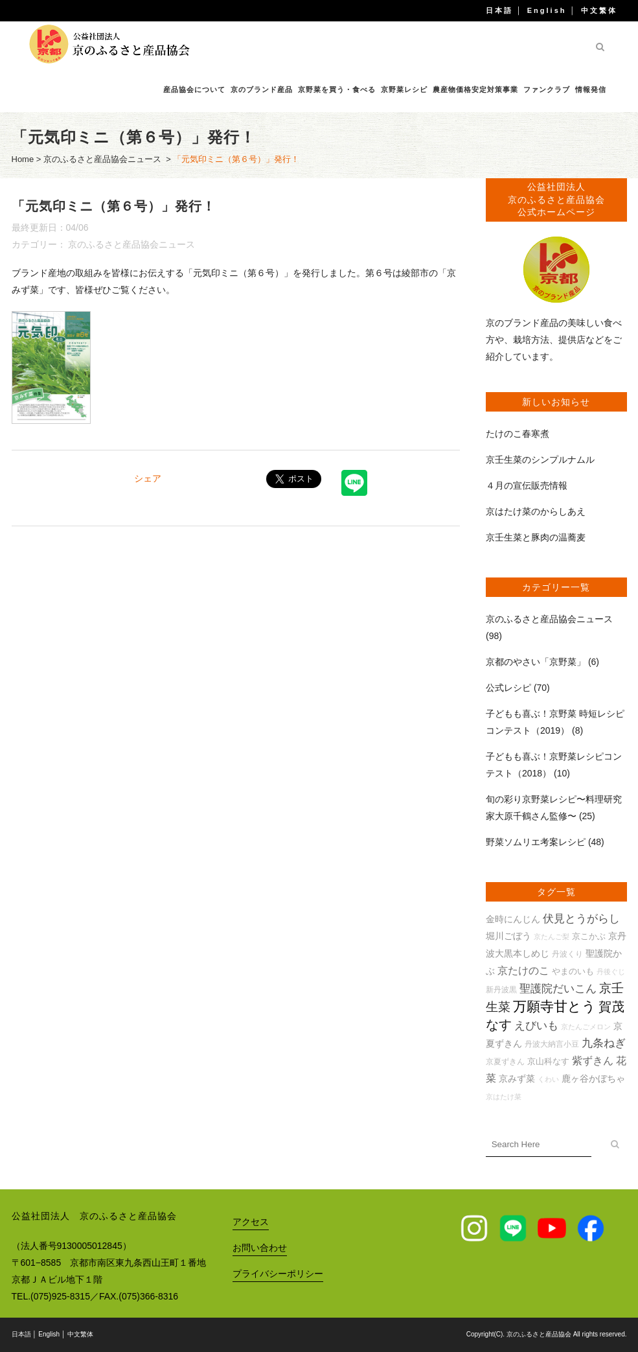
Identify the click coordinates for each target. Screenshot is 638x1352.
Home (23, 159)
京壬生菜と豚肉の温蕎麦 (536, 537)
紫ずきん (592, 1060)
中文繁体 (599, 10)
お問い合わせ (260, 1247)
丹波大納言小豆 (552, 1044)
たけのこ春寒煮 (517, 433)
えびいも (536, 1026)
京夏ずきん (505, 1061)
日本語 (499, 10)
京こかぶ (589, 936)
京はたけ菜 (503, 1097)
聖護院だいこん (558, 989)
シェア (147, 478)
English (547, 10)
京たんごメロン (586, 1027)
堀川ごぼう (508, 936)
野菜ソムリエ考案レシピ (536, 842)
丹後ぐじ (611, 971)
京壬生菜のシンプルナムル (540, 459)
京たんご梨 (551, 936)
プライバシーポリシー (278, 1273)
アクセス (251, 1222)
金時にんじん (513, 919)
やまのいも (573, 971)
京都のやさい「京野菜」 (536, 662)
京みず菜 (517, 1078)
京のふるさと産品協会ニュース (102, 159)
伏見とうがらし (581, 919)
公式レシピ (508, 687)
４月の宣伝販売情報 (526, 485)
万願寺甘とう (554, 1006)
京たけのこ (523, 970)
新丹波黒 (501, 989)
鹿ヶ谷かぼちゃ (593, 1078)
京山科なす (548, 1061)
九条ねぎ (604, 1043)
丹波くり (567, 954)
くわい (548, 1079)
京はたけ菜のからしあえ (536, 511)
